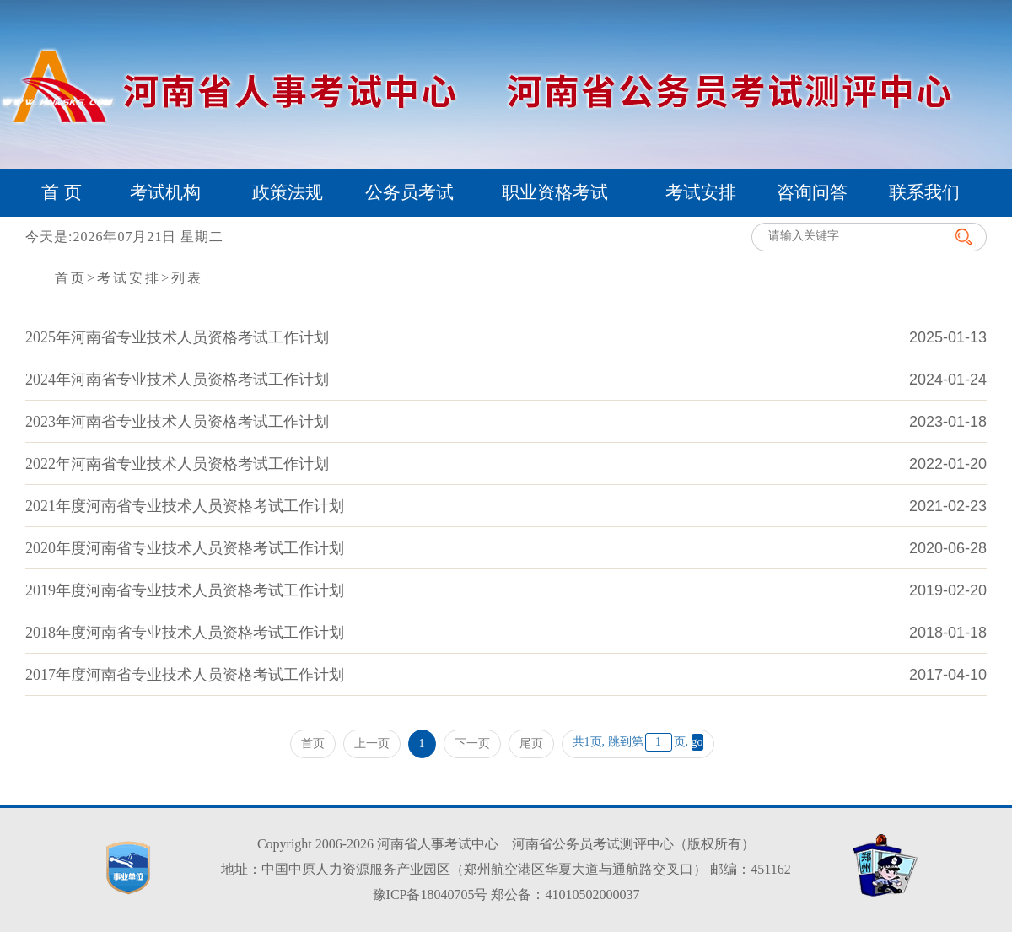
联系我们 (924, 192)
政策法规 (287, 192)
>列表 (182, 278)
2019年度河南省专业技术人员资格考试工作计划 (184, 590)
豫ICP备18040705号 (430, 894)
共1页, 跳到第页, (638, 742)
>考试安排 (124, 278)
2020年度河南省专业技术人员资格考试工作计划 (184, 548)
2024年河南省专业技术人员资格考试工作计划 (177, 379)
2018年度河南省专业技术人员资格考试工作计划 (184, 632)
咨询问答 (812, 192)
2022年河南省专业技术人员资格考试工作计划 (177, 463)
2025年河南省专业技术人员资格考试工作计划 (177, 337)
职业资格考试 (555, 192)
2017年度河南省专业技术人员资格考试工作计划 (184, 674)
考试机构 (165, 192)
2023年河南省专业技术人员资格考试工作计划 (177, 421)
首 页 (61, 192)
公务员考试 (409, 192)
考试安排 (700, 192)
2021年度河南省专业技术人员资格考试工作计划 (184, 506)
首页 (71, 278)
